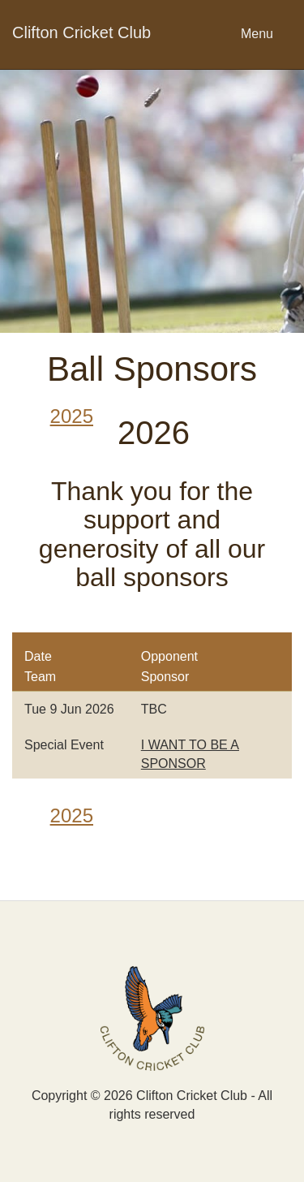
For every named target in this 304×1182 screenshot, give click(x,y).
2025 (71, 416)
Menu (257, 34)
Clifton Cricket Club (81, 32)
